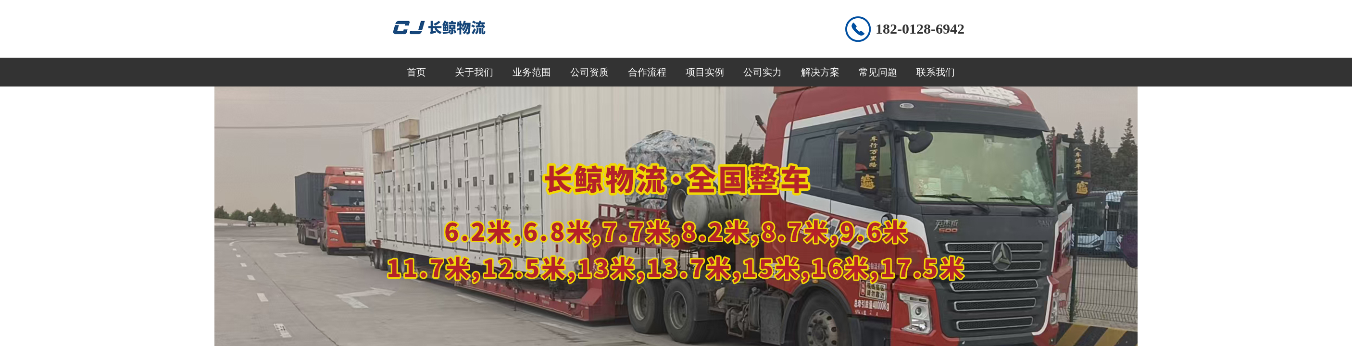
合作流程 (647, 72)
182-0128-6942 (920, 29)
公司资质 (589, 72)
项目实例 (705, 72)
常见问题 (878, 72)
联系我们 (935, 72)
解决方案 (820, 72)
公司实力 (762, 72)
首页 (416, 72)
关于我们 (474, 72)
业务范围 (532, 72)
